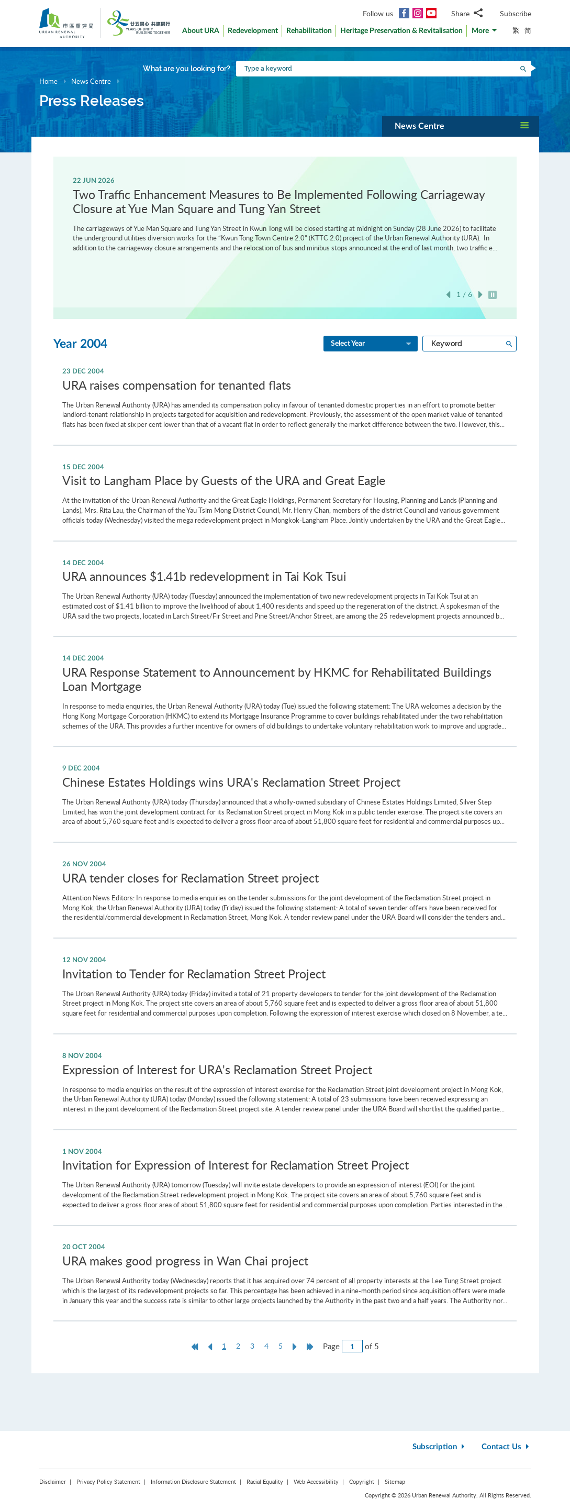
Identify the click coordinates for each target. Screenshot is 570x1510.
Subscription (439, 1447)
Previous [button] (448, 295)
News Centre (91, 81)
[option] (285, 213)
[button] (484, 33)
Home (48, 81)
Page (331, 1346)
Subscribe (515, 13)
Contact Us (506, 1447)
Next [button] (480, 295)
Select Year (371, 344)
